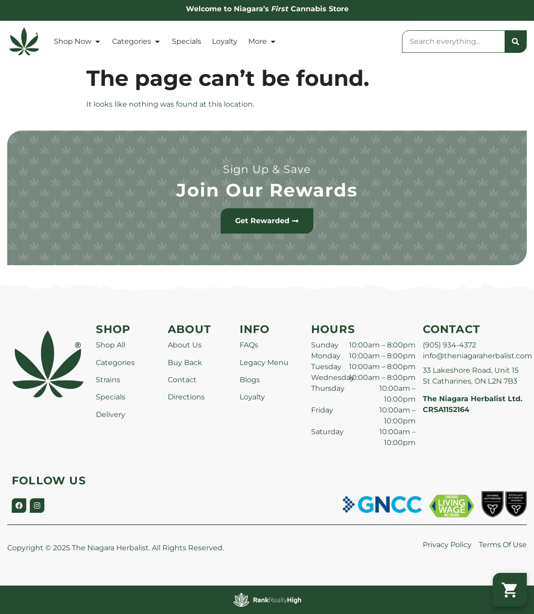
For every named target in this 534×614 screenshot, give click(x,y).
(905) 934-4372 (449, 345)
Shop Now (77, 41)
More (262, 41)
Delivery (110, 414)
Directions (186, 397)
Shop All (110, 345)
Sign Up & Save (267, 169)
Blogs (250, 379)
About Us (185, 345)
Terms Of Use (503, 544)
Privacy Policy (447, 544)
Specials (186, 41)
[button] (510, 590)
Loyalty (224, 41)
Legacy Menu (264, 362)
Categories (136, 41)
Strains (108, 379)
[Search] (515, 41)
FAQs (249, 345)
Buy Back (185, 362)
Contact (182, 379)
